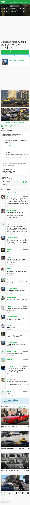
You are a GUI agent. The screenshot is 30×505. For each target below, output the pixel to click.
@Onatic (9, 344)
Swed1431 (9, 249)
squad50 (9, 268)
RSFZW (9, 306)
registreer (15, 400)
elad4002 (9, 196)
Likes (14, 126)
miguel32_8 (10, 366)
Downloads (6, 126)
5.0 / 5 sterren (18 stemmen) (6, 130)
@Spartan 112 (10, 290)
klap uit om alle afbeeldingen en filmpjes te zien (15, 122)
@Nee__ (9, 327)
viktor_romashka (11, 351)
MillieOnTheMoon (11, 210)
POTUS (9, 379)
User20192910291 (11, 223)
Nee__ (8, 237)
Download (15, 52)
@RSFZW (9, 318)
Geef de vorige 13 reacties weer (15, 192)
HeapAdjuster (8, 145)
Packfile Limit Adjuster (10, 147)
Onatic (8, 333)
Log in (9, 400)
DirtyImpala (10, 257)
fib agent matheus (11, 297)
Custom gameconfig (10, 143)
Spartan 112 (10, 279)
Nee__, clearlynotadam (16, 60)
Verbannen (13, 379)
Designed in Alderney (6, 501)
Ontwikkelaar (13, 237)
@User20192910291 (12, 239)
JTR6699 (9, 391)
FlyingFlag (9, 359)
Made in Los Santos (6, 502)
